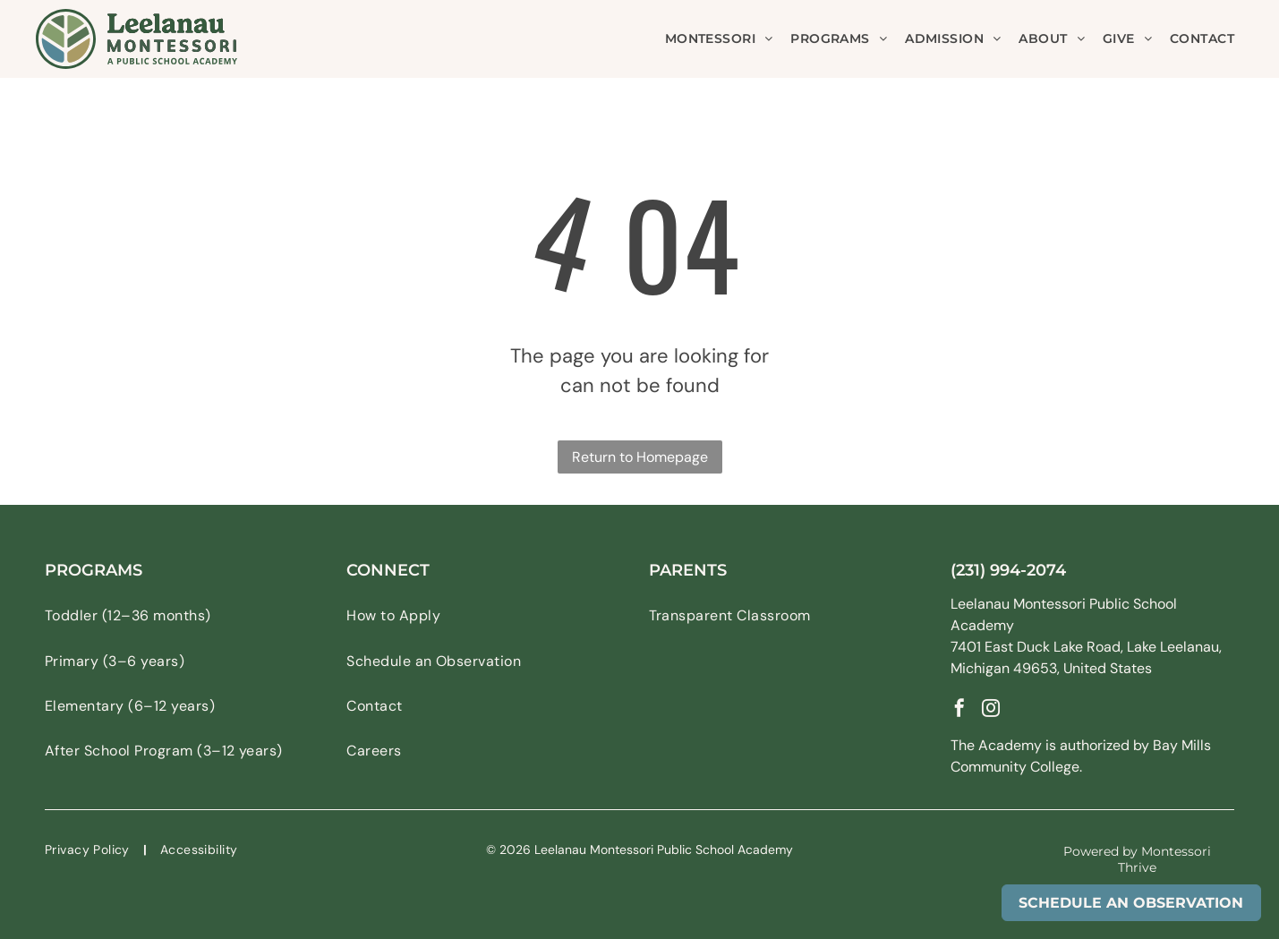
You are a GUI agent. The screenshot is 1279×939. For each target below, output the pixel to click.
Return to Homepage (640, 457)
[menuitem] (719, 39)
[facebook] (959, 710)
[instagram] (990, 710)
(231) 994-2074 (1008, 570)
